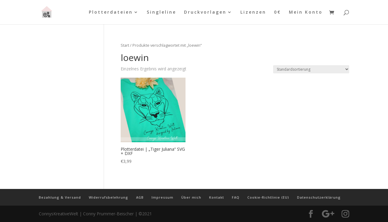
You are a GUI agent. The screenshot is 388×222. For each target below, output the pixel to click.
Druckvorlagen (205, 12)
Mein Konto (306, 12)
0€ (277, 12)
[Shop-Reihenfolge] (311, 69)
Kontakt (216, 197)
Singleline (161, 12)
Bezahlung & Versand (60, 197)
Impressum (162, 197)
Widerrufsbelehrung (108, 197)
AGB (140, 197)
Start (125, 45)
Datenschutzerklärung (319, 197)
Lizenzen (253, 12)
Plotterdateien (111, 12)
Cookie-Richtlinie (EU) (268, 197)
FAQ (235, 197)
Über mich (191, 197)
